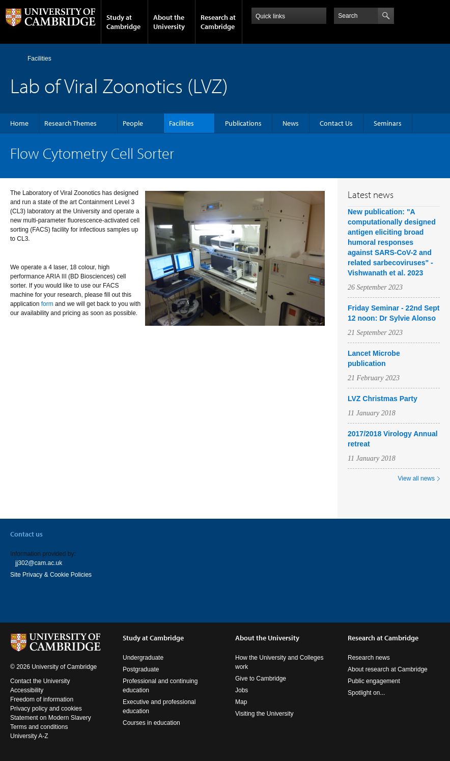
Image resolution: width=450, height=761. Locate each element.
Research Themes (70, 123)
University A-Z (29, 736)
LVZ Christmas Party (382, 398)
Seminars (388, 123)
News (291, 123)
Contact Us (336, 123)
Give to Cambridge (260, 678)
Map (241, 702)
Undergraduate (143, 657)
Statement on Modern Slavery (50, 717)
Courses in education (151, 722)
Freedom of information (41, 699)
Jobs (241, 690)
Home (14, 58)
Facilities (39, 58)
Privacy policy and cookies (46, 708)
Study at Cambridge (123, 22)
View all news (416, 478)
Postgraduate (141, 669)
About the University (169, 22)
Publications (243, 123)
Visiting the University (264, 713)
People (133, 123)
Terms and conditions (39, 726)
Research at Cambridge (218, 22)
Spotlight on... (366, 692)
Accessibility (26, 690)
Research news (369, 657)
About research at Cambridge (388, 669)
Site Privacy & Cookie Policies (51, 574)
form (47, 303)
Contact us (26, 534)
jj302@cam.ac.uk (38, 563)
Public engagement (374, 681)
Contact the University (40, 681)
